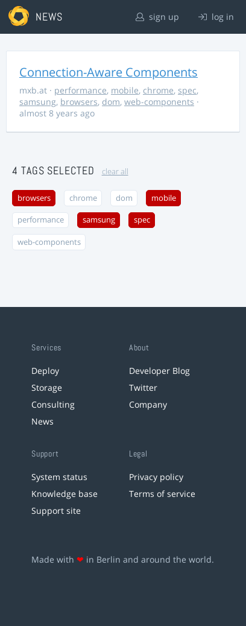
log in (216, 16)
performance (80, 90)
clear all (115, 171)
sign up (157, 16)
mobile (125, 90)
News (42, 421)
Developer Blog (159, 370)
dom (111, 101)
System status (59, 476)
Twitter (143, 387)
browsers (79, 101)
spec (187, 90)
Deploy (45, 370)
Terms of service (162, 493)
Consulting (53, 404)
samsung (37, 101)
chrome (158, 90)
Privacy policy (156, 476)
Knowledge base (64, 493)
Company (148, 404)
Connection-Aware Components (108, 72)
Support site (56, 510)
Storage (46, 387)
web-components (159, 101)
